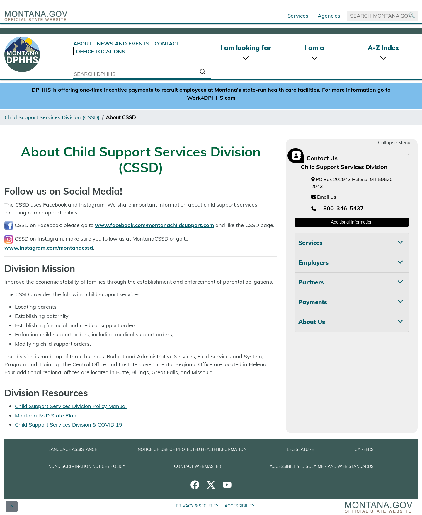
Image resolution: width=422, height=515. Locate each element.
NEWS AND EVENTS (123, 43)
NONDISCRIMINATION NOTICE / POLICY (86, 466)
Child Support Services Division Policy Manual (71, 406)
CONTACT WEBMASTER (197, 466)
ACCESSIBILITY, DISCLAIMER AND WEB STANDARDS (322, 466)
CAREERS (364, 449)
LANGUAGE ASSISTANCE (72, 449)
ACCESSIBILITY (239, 506)
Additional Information (351, 222)
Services (297, 15)
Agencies (329, 15)
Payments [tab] (312, 302)
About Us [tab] (311, 321)
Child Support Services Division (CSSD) (52, 117)
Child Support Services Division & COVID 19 (68, 424)
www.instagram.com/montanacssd (48, 247)
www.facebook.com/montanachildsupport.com (154, 225)
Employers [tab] (313, 262)
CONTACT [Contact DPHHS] (166, 43)
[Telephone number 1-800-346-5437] (337, 208)
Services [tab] (310, 242)
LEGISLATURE (300, 449)
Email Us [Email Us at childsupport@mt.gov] (323, 197)
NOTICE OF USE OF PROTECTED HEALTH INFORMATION (192, 449)
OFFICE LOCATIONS (100, 51)
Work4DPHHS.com (211, 97)
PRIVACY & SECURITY (197, 506)
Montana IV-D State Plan (45, 415)
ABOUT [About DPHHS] (82, 43)
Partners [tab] (311, 282)
